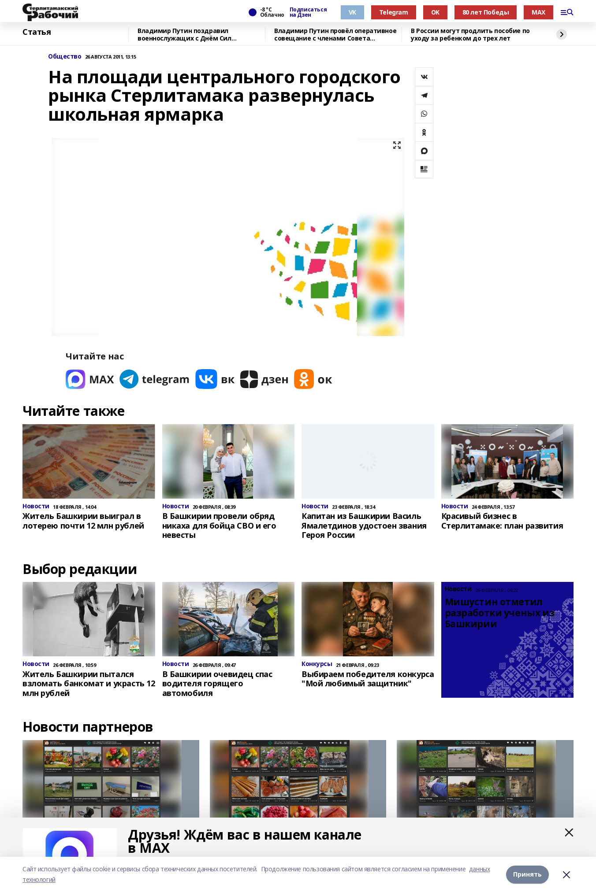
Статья (36, 32)
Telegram (393, 12)
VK (352, 12)
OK (435, 12)
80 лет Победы (485, 12)
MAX (538, 12)
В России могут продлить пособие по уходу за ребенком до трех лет (470, 34)
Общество (65, 56)
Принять (527, 874)
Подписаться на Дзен (308, 12)
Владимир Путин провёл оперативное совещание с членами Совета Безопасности (335, 34)
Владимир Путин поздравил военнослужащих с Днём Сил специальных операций (184, 34)
